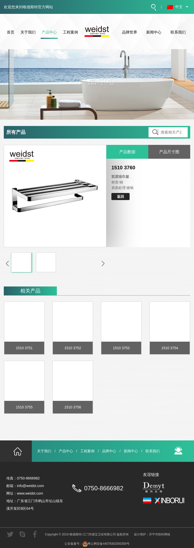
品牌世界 (129, 34)
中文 (182, 7)
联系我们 (178, 34)
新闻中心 (153, 34)
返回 (120, 197)
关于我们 (28, 34)
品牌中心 (109, 451)
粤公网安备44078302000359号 (106, 543)
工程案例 (70, 34)
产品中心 (49, 34)
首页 (10, 34)
